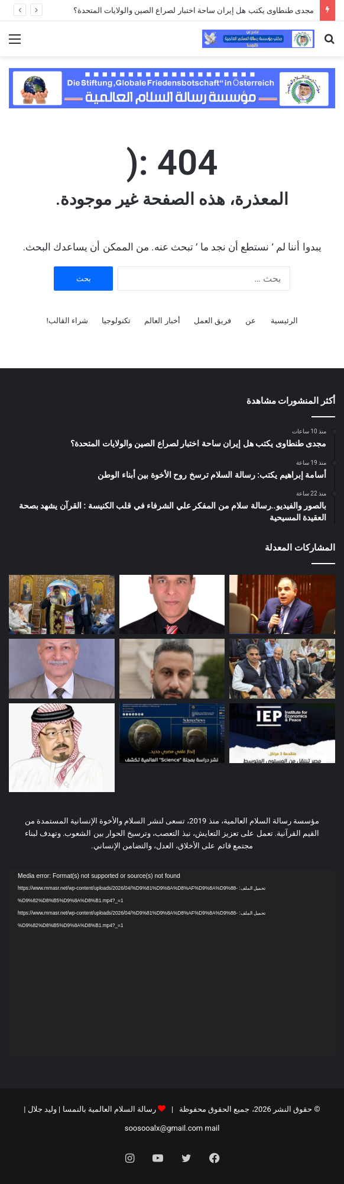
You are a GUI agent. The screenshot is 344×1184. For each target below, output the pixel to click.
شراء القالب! (67, 320)
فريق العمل (212, 320)
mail (212, 1128)
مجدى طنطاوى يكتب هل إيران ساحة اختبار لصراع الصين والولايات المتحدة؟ (193, 10)
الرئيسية (284, 320)
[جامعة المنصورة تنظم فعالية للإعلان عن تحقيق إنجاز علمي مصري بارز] (172, 733)
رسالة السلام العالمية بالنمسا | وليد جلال (90, 1109)
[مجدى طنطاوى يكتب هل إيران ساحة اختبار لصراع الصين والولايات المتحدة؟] (282, 605)
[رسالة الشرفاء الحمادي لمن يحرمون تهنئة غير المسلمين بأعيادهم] (62, 747)
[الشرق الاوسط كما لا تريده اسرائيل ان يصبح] (172, 669)
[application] (172, 963)
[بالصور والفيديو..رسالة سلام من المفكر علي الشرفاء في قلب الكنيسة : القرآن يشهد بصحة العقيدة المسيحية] (62, 605)
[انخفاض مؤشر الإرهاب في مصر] (282, 733)
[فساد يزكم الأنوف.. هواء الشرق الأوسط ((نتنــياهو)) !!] (62, 669)
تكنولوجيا (116, 320)
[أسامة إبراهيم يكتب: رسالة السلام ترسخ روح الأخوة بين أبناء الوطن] (172, 605)
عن (250, 320)
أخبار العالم (162, 320)
